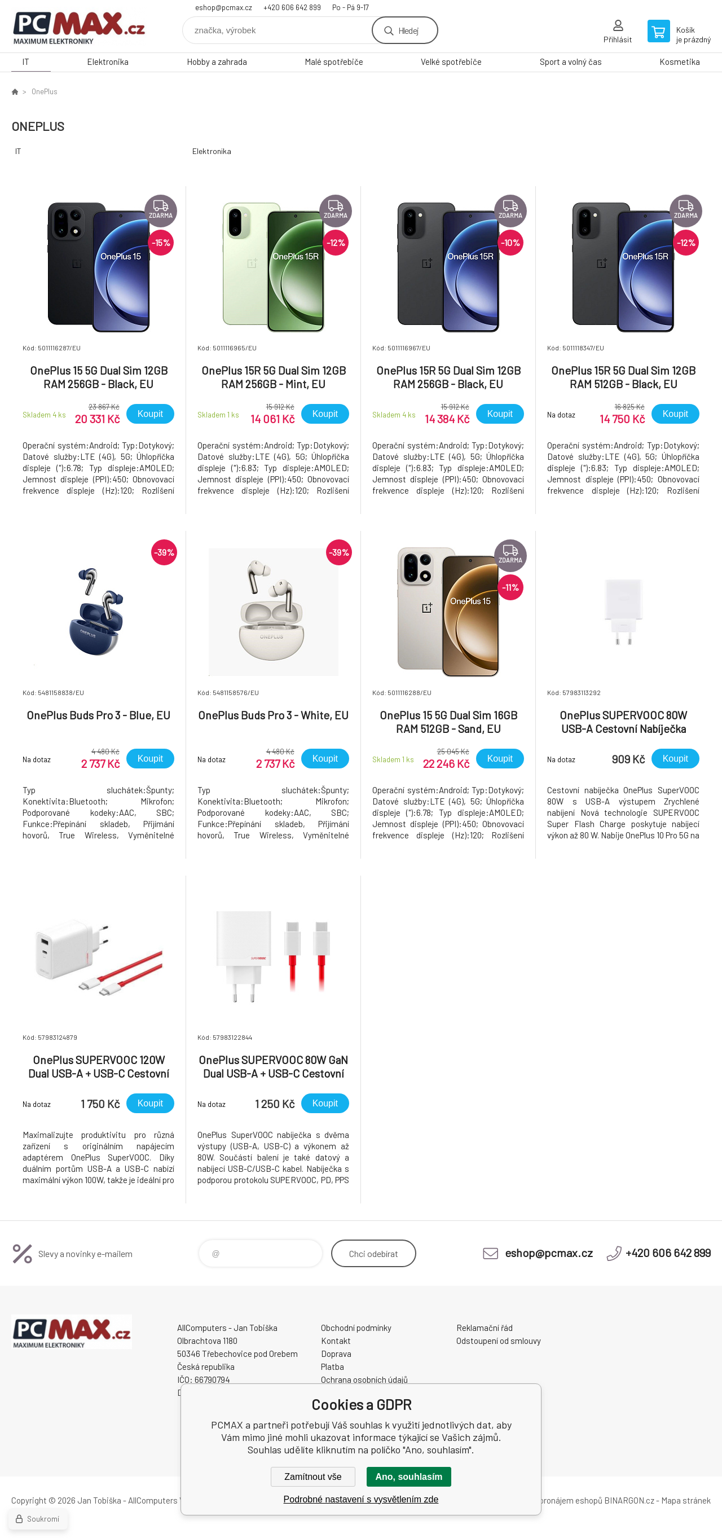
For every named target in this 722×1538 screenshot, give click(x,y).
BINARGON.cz (629, 1500)
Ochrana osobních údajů (364, 1379)
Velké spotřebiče (451, 61)
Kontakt (336, 1340)
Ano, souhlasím (408, 1477)
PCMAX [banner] (79, 26)
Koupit (150, 414)
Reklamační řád (484, 1327)
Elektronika (108, 61)
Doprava (336, 1353)
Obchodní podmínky (356, 1327)
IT (25, 61)
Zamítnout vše (312, 1477)
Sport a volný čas (571, 61)
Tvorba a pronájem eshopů (554, 1500)
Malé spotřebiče (334, 61)
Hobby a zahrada (217, 61)
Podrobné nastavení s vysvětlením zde (361, 1499)
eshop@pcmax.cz (223, 7)
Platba (332, 1366)
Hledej (408, 30)
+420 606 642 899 (292, 7)
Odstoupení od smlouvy (498, 1340)
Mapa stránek (686, 1500)
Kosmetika (679, 61)
